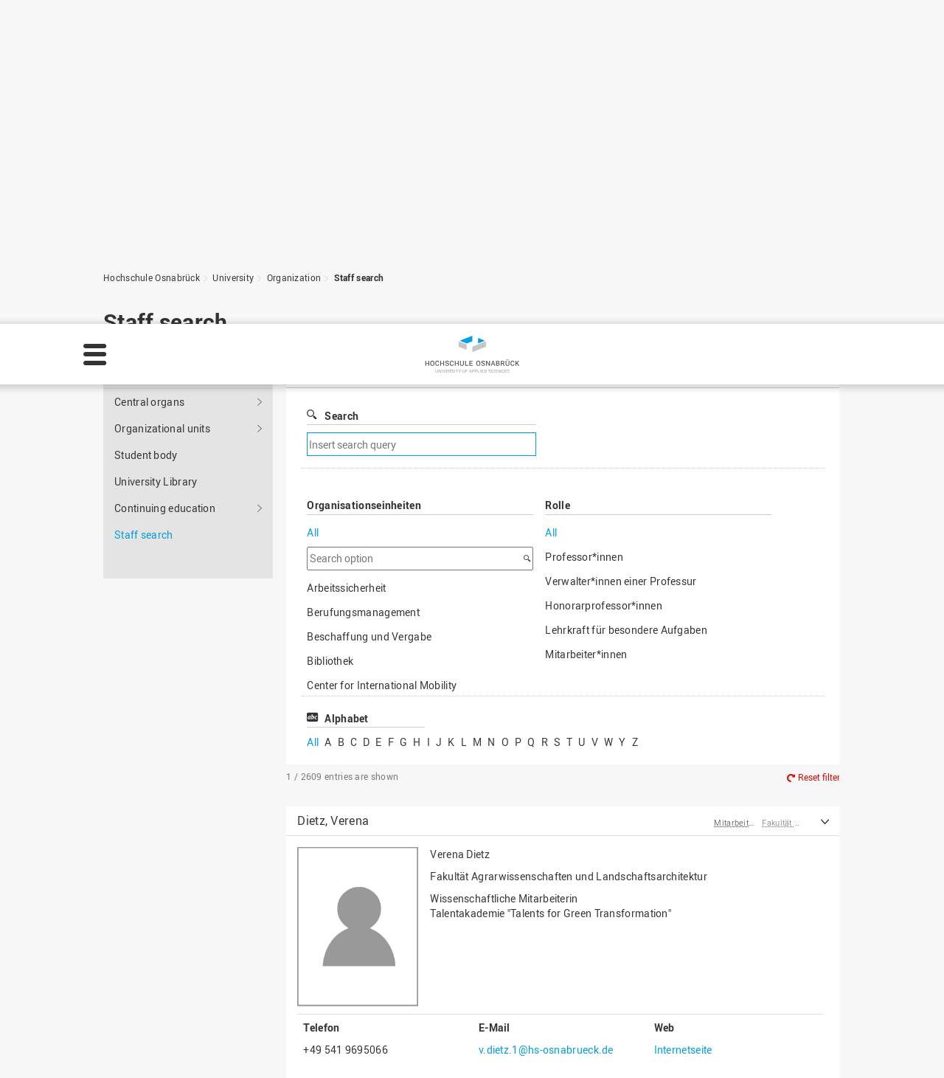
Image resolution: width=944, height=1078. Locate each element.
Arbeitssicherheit (346, 306)
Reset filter (819, 495)
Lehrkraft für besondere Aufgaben (626, 348)
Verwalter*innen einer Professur (620, 299)
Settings (767, 1044)
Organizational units (162, 146)
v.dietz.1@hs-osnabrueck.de (546, 768)
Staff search (143, 253)
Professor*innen (584, 275)
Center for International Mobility (382, 403)
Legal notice (119, 1053)
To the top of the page (763, 908)
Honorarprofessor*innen (603, 324)
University (227, 91)
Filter (568, 90)
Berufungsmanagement (363, 330)
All (313, 250)
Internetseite (683, 768)
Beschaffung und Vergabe (369, 355)
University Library (155, 200)
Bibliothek (330, 379)
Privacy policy (200, 1053)
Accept (904, 1044)
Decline (837, 1044)
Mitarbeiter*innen (586, 372)
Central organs (149, 120)
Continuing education (164, 226)
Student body (146, 173)
